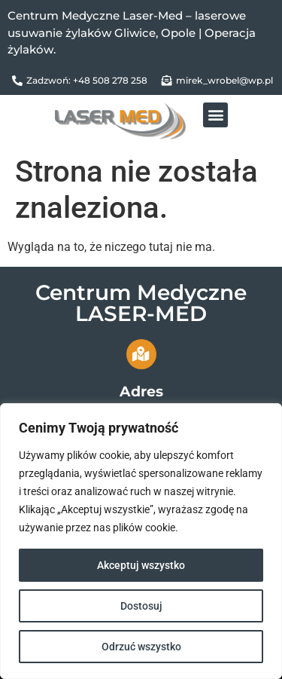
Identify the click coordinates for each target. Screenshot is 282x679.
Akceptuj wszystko (141, 565)
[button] (215, 114)
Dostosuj (141, 606)
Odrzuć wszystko (141, 647)
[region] (141, 541)
